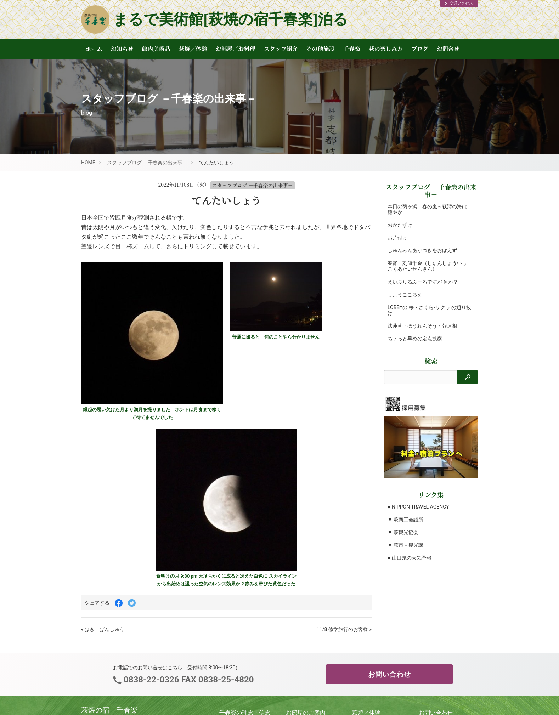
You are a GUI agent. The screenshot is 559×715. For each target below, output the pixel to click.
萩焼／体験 (193, 49)
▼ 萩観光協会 (403, 532)
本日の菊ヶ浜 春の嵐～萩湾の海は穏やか (427, 209)
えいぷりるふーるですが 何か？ (423, 282)
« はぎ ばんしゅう (102, 629)
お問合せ (448, 49)
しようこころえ (405, 294)
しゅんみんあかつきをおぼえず (422, 250)
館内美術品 (156, 49)
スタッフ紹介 (281, 49)
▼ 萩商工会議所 (405, 519)
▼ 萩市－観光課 (405, 545)
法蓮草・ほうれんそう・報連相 (422, 326)
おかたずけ (400, 225)
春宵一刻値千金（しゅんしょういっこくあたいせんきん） (427, 266)
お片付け (397, 237)
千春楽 (351, 49)
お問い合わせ (389, 674)
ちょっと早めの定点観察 (415, 338)
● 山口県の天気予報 (409, 558)
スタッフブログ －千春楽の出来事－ (147, 162)
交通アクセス (458, 3)
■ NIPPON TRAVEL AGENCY (418, 507)
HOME (88, 162)
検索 (431, 361)
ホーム (93, 49)
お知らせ (122, 49)
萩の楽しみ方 (386, 49)
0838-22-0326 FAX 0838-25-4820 (188, 680)
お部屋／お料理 (235, 49)
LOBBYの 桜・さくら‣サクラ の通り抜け (427, 310)
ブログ (419, 49)
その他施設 (320, 49)
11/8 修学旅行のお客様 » (344, 629)
